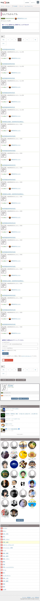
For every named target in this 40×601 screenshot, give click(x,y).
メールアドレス (5, 342)
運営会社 (37, 597)
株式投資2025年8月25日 (9, 179)
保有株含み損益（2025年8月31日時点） (13, 121)
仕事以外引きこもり (22, 18)
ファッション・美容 (8, 547)
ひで (23, 488)
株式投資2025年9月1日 (8, 107)
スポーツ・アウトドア (8, 545)
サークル (24, 597)
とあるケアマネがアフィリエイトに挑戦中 (5, 517)
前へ (4, 39)
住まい (4, 531)
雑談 (4, 586)
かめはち (14, 469)
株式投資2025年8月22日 (9, 208)
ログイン (5, 353)
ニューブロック (14, 478)
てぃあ (14, 498)
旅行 (4, 572)
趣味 (4, 561)
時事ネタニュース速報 (32, 469)
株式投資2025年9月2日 (8, 92)
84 (35, 39)
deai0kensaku (5, 469)
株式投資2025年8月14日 (9, 310)
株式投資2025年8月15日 (9, 295)
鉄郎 (5, 459)
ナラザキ (5, 478)
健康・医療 (5, 553)
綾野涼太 (23, 449)
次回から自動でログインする (10, 350)
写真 (4, 564)
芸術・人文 (5, 578)
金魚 (5, 488)
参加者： (11, 387)
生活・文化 (5, 533)
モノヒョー (23, 459)
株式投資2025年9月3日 (8, 78)
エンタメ (5, 528)
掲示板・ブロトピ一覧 (8, 380)
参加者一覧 (20, 520)
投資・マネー (6, 558)
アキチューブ (23, 469)
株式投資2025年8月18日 (9, 266)
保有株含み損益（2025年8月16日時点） (13, 281)
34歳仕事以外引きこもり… (13, 51)
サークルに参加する (8, 27)
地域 (4, 584)
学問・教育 (5, 581)
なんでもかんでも (7, 392)
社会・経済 (5, 556)
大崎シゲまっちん (14, 488)
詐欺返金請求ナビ (5, 498)
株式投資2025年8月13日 (9, 324)
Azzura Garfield (14, 449)
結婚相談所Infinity (14, 459)
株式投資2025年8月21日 (9, 223)
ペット (4, 550)
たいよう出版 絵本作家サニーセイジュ (32, 459)
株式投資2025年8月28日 (9, 150)
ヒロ (14, 517)
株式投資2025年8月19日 (9, 252)
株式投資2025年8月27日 (9, 165)
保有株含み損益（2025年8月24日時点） (13, 194)
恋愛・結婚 (5, 542)
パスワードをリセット (26, 356)
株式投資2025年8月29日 (9, 136)
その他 (4, 589)
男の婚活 (10, 385)
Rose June (5, 449)
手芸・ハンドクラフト (8, 567)
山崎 (32, 498)
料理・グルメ (6, 539)
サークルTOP (21, 380)
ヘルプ (32, 597)
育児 (4, 536)
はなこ (23, 498)
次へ (4, 43)
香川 (32, 478)
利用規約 (29, 597)
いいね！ (4, 58)
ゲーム (4, 570)
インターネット (6, 575)
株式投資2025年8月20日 (9, 237)
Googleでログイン (7, 360)
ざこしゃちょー (32, 488)
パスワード (4, 346)
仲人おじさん (32, 449)
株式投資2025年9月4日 (8, 64)
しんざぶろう (23, 478)
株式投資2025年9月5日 (8, 49)
